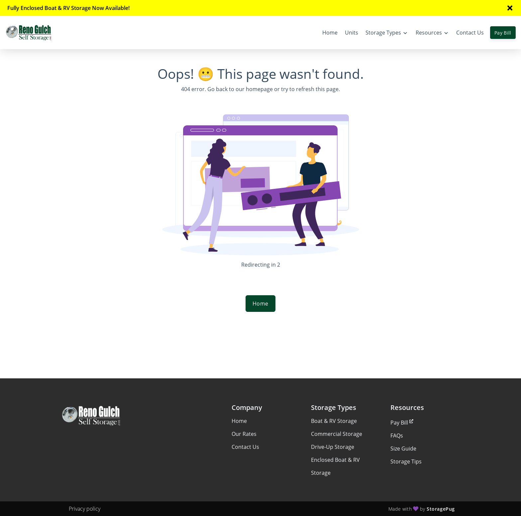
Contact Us (245, 447)
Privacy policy (84, 508)
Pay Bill (502, 33)
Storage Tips (406, 461)
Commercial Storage (336, 434)
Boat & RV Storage (334, 421)
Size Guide (403, 448)
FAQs (396, 435)
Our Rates (244, 434)
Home (260, 303)
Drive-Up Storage (332, 447)
